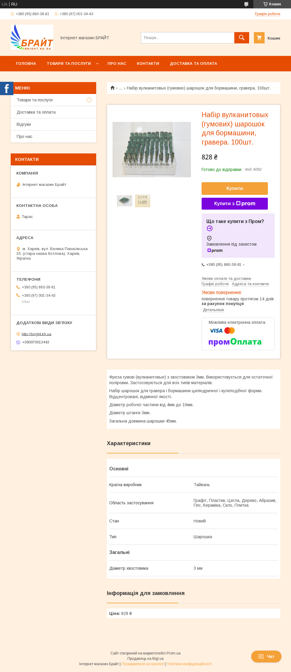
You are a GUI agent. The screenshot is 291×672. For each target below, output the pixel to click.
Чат (266, 656)
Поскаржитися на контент (142, 664)
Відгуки (24, 124)
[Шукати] (241, 37)
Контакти (148, 63)
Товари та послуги (69, 63)
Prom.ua (174, 653)
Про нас (116, 63)
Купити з (234, 203)
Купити (235, 188)
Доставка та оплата (193, 63)
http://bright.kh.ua (36, 334)
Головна (26, 63)
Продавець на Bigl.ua (145, 659)
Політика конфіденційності (189, 664)
